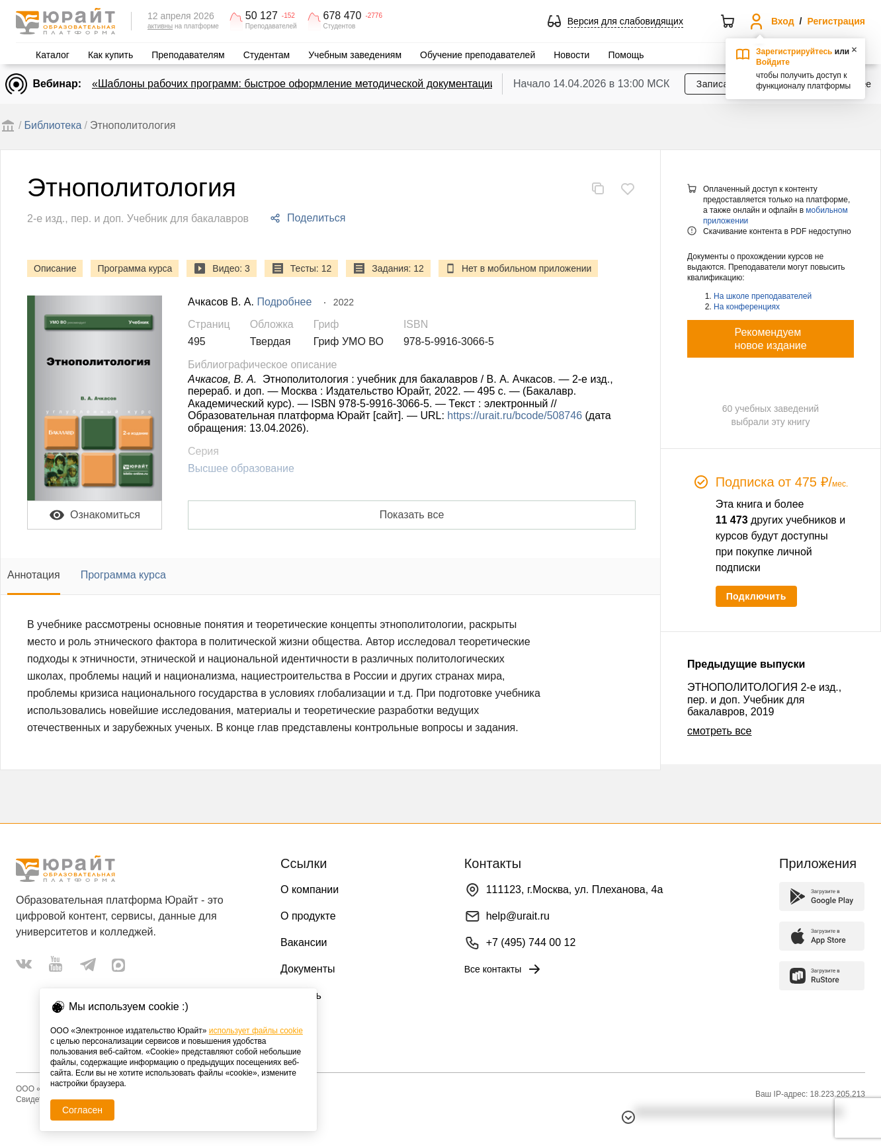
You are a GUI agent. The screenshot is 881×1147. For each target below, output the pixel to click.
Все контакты (503, 969)
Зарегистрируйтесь (794, 51)
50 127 (261, 16)
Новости (571, 55)
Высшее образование (241, 468)
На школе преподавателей (763, 296)
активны (160, 26)
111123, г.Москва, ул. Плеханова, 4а (574, 889)
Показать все (412, 514)
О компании (309, 889)
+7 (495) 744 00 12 (531, 942)
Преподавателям (187, 55)
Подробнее (284, 301)
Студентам (266, 55)
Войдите (773, 62)
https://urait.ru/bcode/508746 (514, 415)
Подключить (756, 596)
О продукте (308, 916)
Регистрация (836, 21)
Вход (782, 21)
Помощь (626, 55)
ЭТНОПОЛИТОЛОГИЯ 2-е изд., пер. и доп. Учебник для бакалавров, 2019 (764, 699)
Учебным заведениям (354, 55)
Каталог (52, 55)
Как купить (110, 55)
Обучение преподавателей (477, 55)
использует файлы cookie (256, 1030)
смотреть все (719, 730)
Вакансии (303, 942)
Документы (307, 968)
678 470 (342, 16)
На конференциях (747, 306)
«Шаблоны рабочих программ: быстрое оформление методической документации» (297, 83)
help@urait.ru (518, 916)
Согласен (82, 1110)
